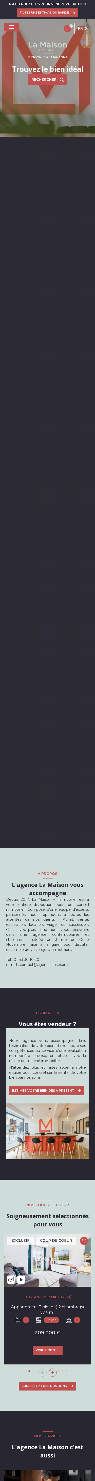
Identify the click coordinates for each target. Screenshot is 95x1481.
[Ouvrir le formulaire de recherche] (47, 79)
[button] (53, 1373)
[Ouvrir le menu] (11, 27)
